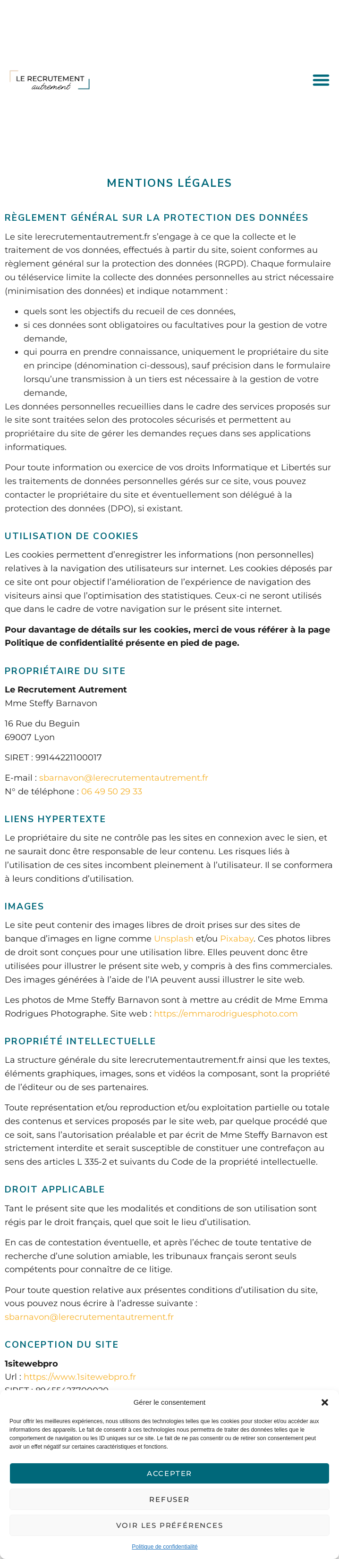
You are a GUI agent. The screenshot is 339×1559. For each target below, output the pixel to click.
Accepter (169, 1473)
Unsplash (174, 939)
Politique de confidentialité (164, 1546)
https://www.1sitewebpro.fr (80, 1377)
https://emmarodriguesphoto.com (226, 1014)
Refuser (169, 1499)
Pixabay (237, 939)
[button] (325, 1402)
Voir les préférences (169, 1525)
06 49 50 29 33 (111, 791)
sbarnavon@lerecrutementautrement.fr (123, 778)
